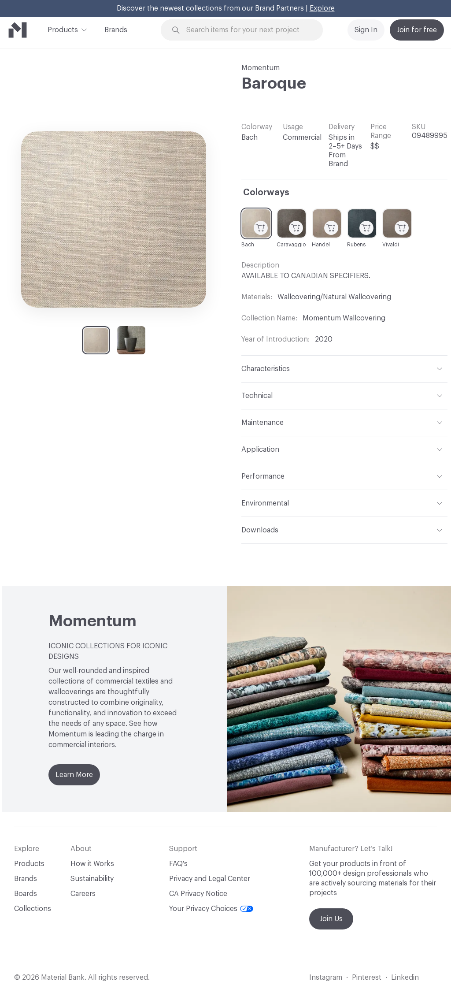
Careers (83, 893)
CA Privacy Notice (198, 893)
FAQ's (178, 863)
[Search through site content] (247, 30)
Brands (115, 29)
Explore (322, 8)
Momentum (260, 67)
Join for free (417, 29)
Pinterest (366, 977)
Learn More (74, 774)
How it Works (92, 863)
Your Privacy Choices (211, 909)
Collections (32, 908)
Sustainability (92, 878)
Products (63, 29)
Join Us (331, 918)
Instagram (325, 977)
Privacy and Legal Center (209, 878)
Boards (25, 893)
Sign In (366, 29)
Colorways (266, 192)
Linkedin (405, 977)
